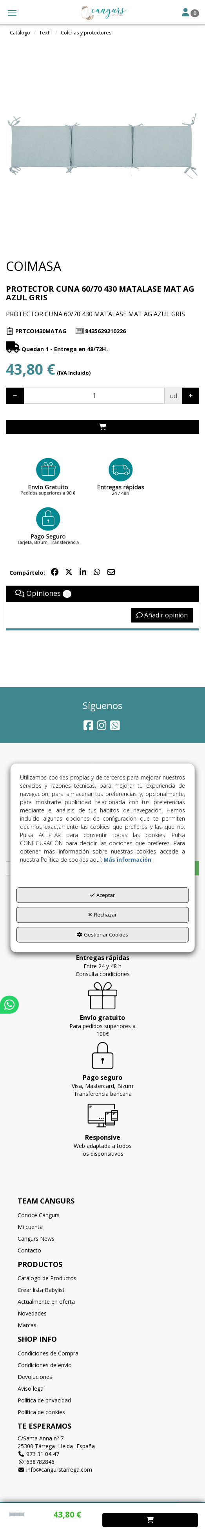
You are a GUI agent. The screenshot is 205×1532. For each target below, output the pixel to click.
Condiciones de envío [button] (45, 1365)
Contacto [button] (29, 1250)
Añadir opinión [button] (162, 615)
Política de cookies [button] (41, 1412)
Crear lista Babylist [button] (41, 1290)
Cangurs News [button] (36, 1238)
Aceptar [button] (102, 895)
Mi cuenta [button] (30, 1227)
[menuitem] (102, 1215)
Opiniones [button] (43, 593)
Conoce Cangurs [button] (39, 1215)
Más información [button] (127, 859)
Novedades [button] (32, 1313)
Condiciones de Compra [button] (48, 1353)
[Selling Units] (94, 396)
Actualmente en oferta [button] (46, 1301)
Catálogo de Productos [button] (47, 1278)
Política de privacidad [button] (44, 1400)
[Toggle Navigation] (190, 13)
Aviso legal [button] (31, 1388)
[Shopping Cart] (102, 427)
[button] (102, 13)
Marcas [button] (27, 1325)
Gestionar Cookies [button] (102, 934)
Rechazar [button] (102, 914)
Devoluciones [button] (35, 1376)
